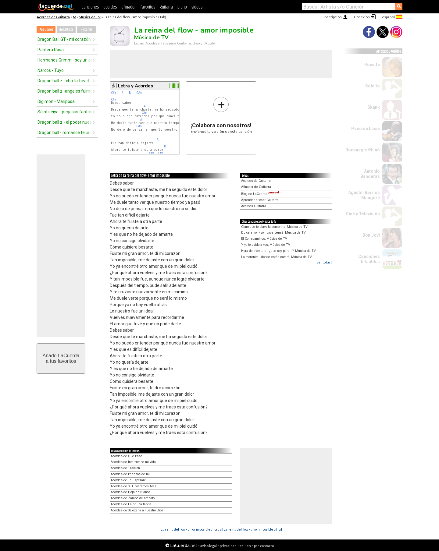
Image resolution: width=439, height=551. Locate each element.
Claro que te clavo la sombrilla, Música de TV (274, 227)
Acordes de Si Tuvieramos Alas (133, 486)
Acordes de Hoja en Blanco (130, 492)
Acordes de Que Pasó (126, 456)
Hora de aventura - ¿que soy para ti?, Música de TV (278, 251)
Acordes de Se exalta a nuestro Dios (137, 510)
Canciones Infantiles (369, 259)
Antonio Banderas (370, 174)
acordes (110, 7)
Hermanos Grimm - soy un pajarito (64, 60)
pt (255, 546)
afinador (128, 7)
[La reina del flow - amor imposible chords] (190, 529)
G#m (139, 93)
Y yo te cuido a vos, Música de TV (265, 245)
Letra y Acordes (135, 86)
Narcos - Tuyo (50, 70)
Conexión (362, 17)
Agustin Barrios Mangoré (364, 195)
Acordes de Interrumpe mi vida (133, 462)
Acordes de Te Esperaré (128, 480)
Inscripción (333, 17)
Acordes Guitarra (253, 206)
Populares (46, 30)
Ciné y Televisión (363, 213)
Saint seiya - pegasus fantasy (64, 111)
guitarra (166, 7)
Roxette (372, 64)
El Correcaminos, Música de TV (264, 239)
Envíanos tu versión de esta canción (221, 115)
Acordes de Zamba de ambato (133, 498)
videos (196, 7)
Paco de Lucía (365, 128)
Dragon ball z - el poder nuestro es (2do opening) (64, 122)
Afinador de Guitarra (256, 187)
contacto (267, 546)
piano (182, 7)
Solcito (372, 85)
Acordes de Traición (125, 468)
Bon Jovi (371, 235)
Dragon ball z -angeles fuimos (64, 91)
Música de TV (90, 17)
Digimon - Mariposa (56, 101)
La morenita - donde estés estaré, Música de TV (276, 257)
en (249, 546)
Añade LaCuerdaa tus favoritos (61, 358)
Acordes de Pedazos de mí (130, 474)
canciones (90, 7)
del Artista (66, 30)
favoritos (147, 7)
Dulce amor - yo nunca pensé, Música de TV (273, 233)
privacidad (228, 546)
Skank (373, 107)
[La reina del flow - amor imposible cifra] (252, 529)
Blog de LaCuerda (260, 194)
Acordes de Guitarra (53, 17)
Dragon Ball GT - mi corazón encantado (64, 39)
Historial (86, 30)
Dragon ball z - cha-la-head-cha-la (64, 80)
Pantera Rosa (50, 49)
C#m (113, 93)
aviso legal (208, 546)
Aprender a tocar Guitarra (260, 200)
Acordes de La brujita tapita (131, 504)
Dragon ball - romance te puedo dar (64, 132)
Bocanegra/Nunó (362, 149)
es (242, 546)
